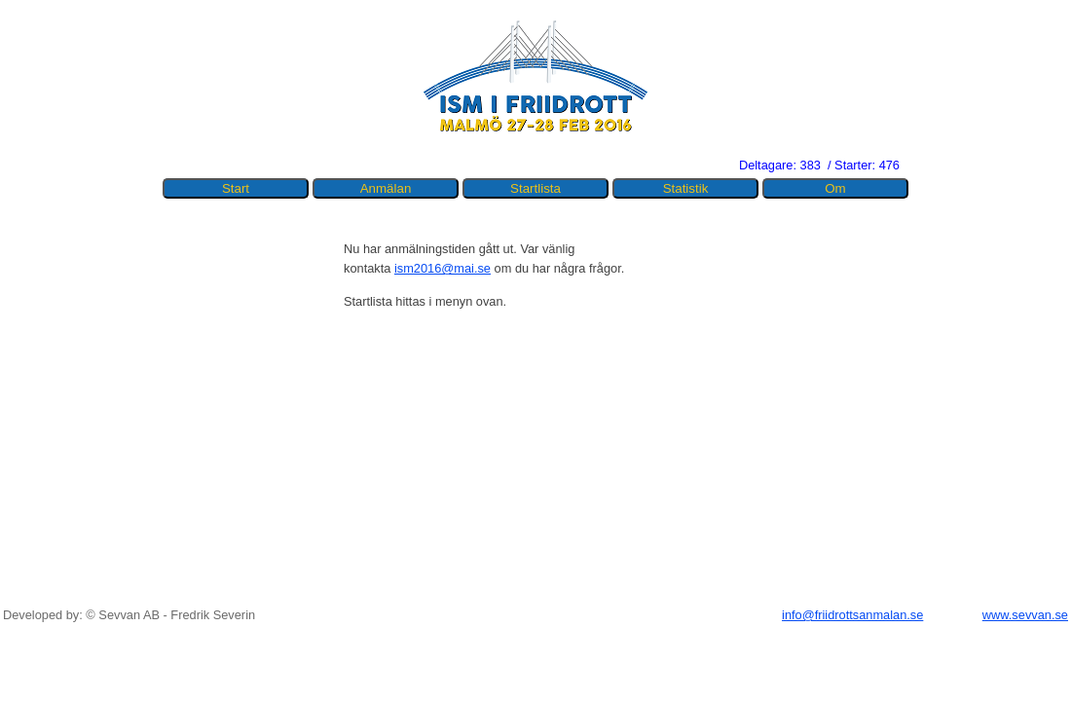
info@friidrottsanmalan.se (852, 615)
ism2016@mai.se (442, 268)
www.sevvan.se (1025, 615)
